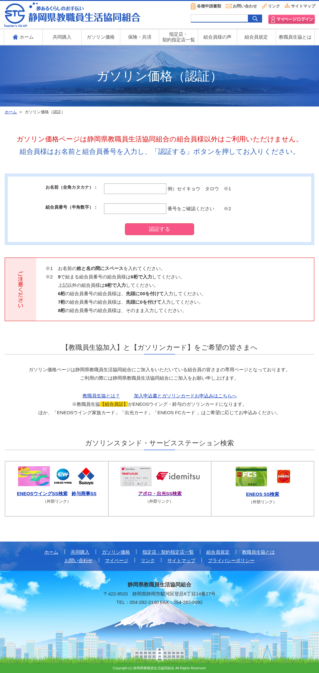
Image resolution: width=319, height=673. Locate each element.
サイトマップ (303, 6)
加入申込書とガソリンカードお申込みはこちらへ (185, 395)
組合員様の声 (217, 37)
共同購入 (62, 37)
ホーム (51, 552)
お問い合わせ (245, 6)
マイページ (116, 560)
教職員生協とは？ (101, 395)
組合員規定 (256, 37)
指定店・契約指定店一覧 (168, 552)
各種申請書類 (209, 6)
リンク (274, 6)
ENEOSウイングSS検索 (42, 493)
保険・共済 (139, 37)
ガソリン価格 (101, 37)
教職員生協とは (295, 37)
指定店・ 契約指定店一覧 (178, 36)
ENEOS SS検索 (262, 494)
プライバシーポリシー (231, 560)
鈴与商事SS (84, 493)
